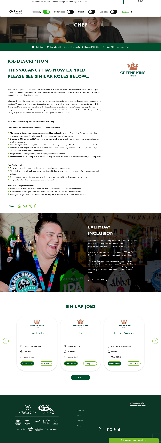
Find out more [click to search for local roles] (97, 279)
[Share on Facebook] (35, 206)
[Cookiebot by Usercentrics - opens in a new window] (15, 28)
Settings (125, 28)
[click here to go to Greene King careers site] (37, 418)
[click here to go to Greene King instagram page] (111, 429)
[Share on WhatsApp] (19, 206)
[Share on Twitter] (30, 206)
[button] (155, 341)
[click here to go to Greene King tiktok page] (119, 429)
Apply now (28, 363)
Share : (12, 206)
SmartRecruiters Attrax (138, 405)
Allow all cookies (141, 6)
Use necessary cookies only (140, 15)
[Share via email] (25, 206)
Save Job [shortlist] (47, 363)
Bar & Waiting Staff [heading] (38, 333)
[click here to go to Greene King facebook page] (108, 429)
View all (80, 377)
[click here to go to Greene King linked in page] (115, 429)
